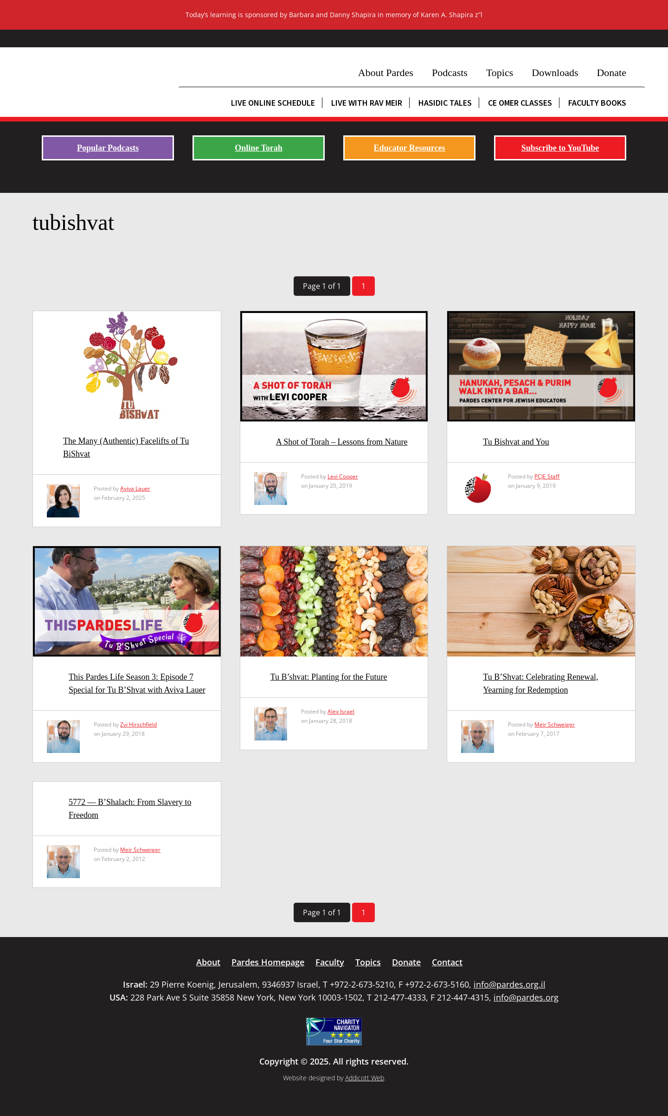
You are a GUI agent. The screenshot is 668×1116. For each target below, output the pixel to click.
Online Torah (259, 148)
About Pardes (385, 72)
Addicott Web (364, 1077)
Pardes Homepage (267, 962)
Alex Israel (341, 711)
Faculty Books (597, 102)
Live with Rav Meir (366, 102)
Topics (499, 72)
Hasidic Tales (445, 102)
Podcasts (450, 72)
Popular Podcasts (108, 148)
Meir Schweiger (554, 724)
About (208, 962)
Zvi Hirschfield (138, 724)
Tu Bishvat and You (516, 441)
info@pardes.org (526, 997)
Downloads (555, 72)
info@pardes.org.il (510, 984)
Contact (447, 962)
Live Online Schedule (273, 102)
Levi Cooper (343, 476)
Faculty (329, 962)
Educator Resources (409, 148)
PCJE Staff (546, 476)
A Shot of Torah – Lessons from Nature (342, 441)
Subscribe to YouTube (560, 148)
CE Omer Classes (520, 102)
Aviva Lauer (135, 488)
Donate (611, 72)
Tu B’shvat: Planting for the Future (328, 677)
